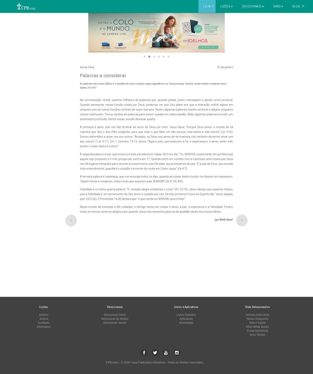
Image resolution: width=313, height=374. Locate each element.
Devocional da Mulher (114, 318)
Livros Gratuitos (186, 314)
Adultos (43, 314)
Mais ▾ (278, 6)
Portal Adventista (257, 330)
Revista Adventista (257, 314)
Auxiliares (44, 322)
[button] (144, 57)
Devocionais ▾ (253, 6)
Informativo (44, 326)
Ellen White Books (257, 326)
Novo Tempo (257, 334)
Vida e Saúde (257, 322)
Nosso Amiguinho (257, 318)
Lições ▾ (226, 6)
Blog (298, 6)
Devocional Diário (115, 314)
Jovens (43, 318)
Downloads (186, 322)
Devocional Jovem (114, 322)
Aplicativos (186, 318)
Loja (209, 6)
